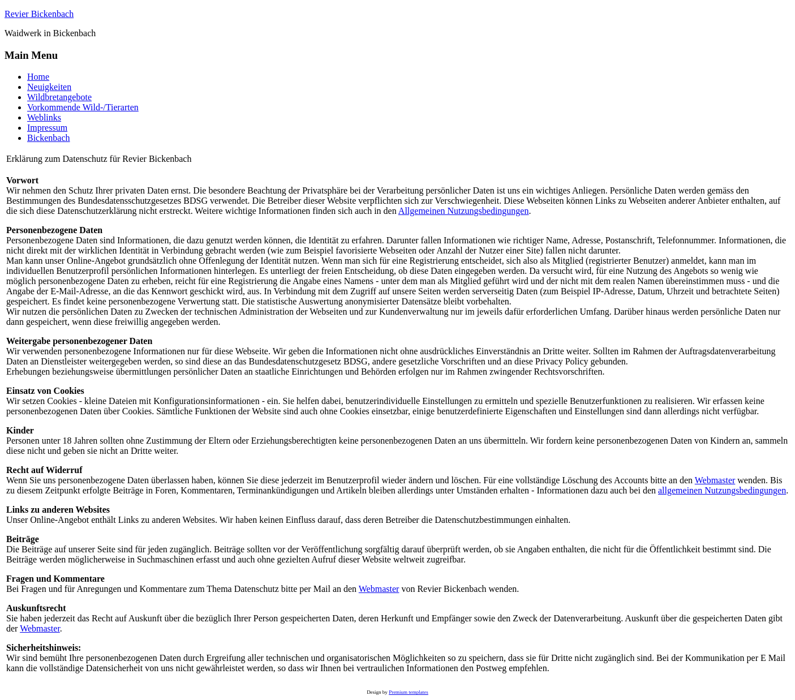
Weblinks (44, 117)
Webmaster (715, 480)
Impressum (47, 127)
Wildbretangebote (59, 97)
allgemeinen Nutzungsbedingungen (722, 490)
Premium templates (408, 692)
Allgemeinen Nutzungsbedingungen (463, 211)
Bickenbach (48, 138)
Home (38, 76)
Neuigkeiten (49, 87)
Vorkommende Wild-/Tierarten (83, 107)
